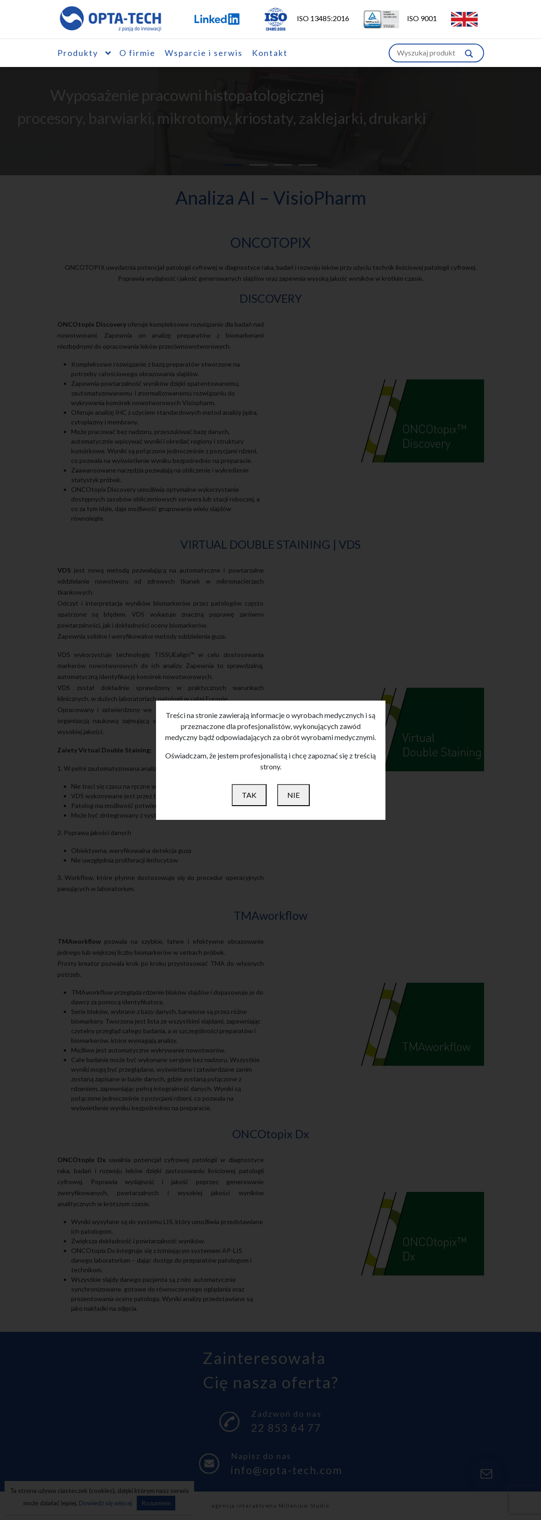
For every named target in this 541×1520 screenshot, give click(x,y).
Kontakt (270, 53)
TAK (249, 795)
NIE (293, 795)
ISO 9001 (394, 18)
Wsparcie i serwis (204, 53)
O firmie (137, 53)
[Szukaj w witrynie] (469, 53)
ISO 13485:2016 (300, 18)
